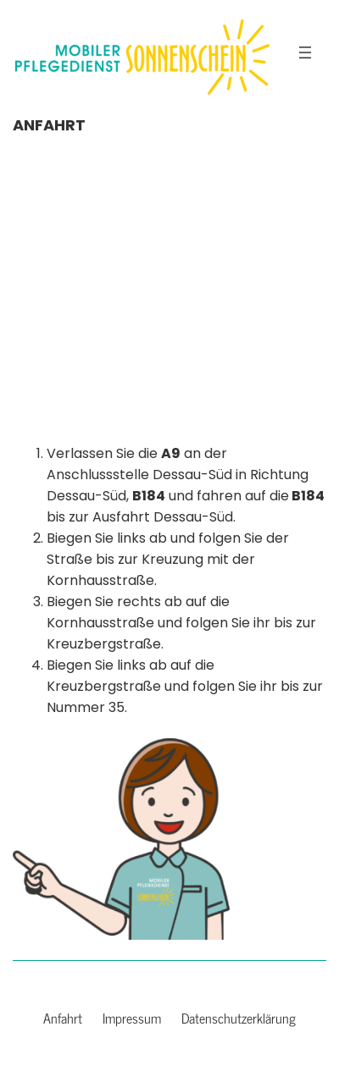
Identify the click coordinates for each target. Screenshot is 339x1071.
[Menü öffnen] (305, 52)
